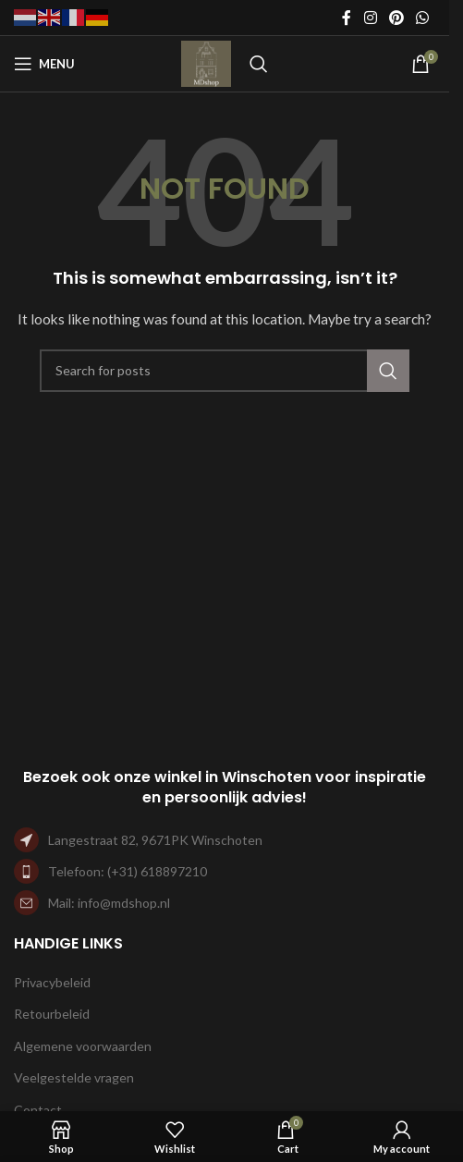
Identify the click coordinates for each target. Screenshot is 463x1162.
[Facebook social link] (346, 17)
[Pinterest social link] (396, 17)
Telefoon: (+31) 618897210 (127, 871)
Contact (38, 1110)
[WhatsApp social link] (422, 17)
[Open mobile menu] (44, 63)
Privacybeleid (52, 982)
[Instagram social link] (370, 17)
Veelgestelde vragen (74, 1077)
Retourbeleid (52, 1013)
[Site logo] (206, 62)
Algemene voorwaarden (83, 1046)
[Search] (258, 63)
